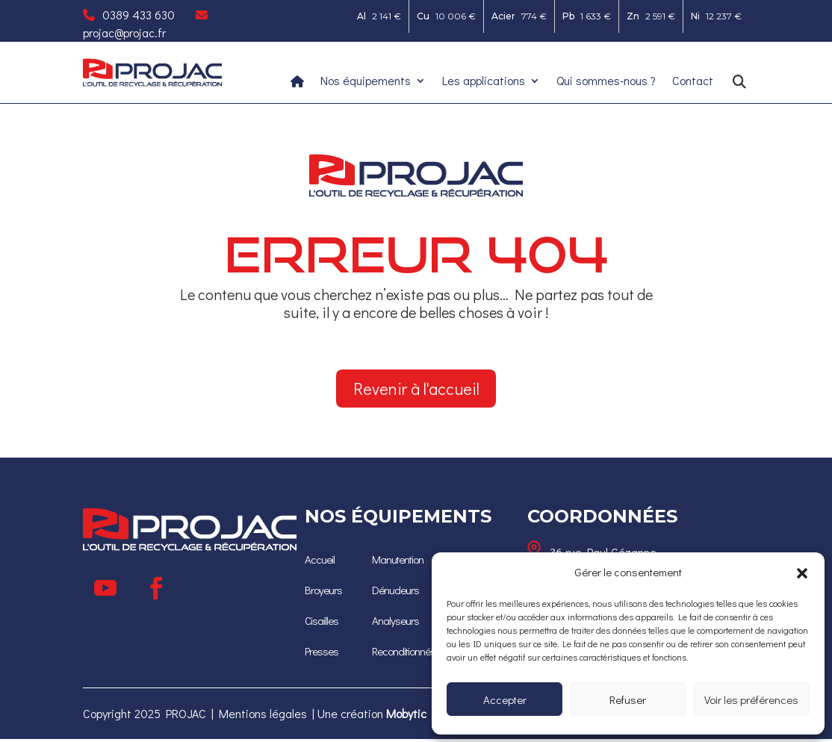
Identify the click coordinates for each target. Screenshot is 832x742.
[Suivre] (105, 591)
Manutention (400, 564)
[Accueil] (320, 564)
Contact (692, 81)
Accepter (505, 699)
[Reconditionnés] (406, 653)
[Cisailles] (323, 623)
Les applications (483, 81)
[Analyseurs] (396, 623)
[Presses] (323, 653)
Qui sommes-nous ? (606, 81)
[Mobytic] (406, 716)
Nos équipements (365, 81)
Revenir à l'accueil (416, 389)
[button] (802, 572)
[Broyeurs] (324, 594)
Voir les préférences (751, 699)
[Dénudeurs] (396, 594)
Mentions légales (263, 716)
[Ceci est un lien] (152, 82)
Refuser (627, 699)
